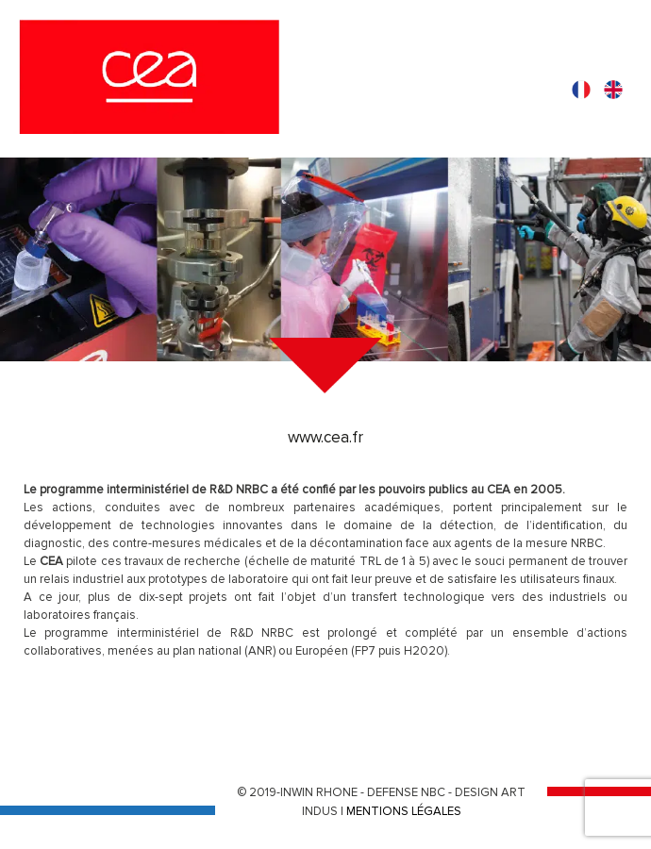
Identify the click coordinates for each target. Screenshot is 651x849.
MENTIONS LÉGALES (403, 811)
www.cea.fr (325, 437)
